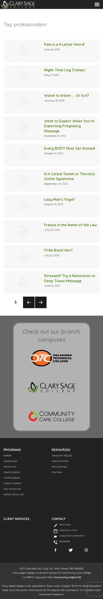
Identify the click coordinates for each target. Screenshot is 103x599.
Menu (97, 4)
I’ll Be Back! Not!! (58, 250)
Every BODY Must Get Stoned (69, 148)
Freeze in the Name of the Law (70, 225)
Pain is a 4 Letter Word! (64, 44)
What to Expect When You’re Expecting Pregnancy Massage (69, 126)
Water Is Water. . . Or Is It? (66, 95)
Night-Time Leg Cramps (64, 70)
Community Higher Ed (67, 577)
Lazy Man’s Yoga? (59, 199)
